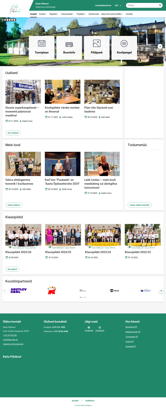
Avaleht (33, 14)
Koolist (43, 14)
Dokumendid (67, 14)
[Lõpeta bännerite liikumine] (2, 19)
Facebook (89, 329)
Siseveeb (129, 346)
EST (118, 5)
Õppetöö (54, 14)
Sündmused (94, 14)
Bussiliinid (130, 327)
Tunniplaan (130, 337)
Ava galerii (12, 269)
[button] (5, 20)
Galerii (128, 341)
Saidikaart (89, 401)
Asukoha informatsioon (13, 344)
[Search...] (160, 5)
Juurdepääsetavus (103, 5)
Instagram (100, 329)
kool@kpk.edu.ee (10, 340)
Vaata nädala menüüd (139, 205)
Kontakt (129, 14)
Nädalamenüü (132, 332)
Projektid (81, 14)
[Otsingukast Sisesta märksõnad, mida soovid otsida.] (144, 5)
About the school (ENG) (112, 14)
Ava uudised (13, 133)
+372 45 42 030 (10, 335)
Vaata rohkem (14, 205)
